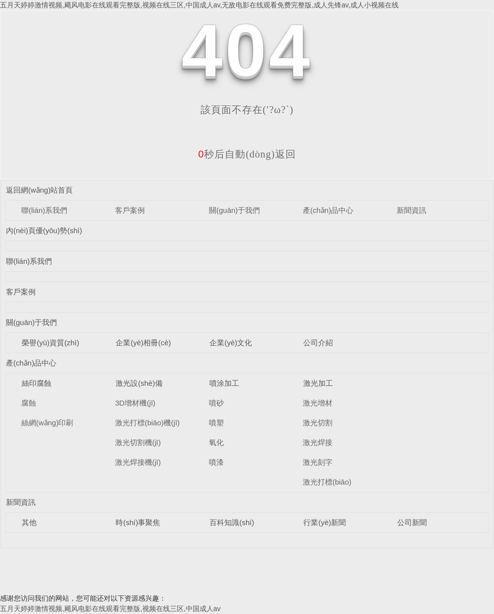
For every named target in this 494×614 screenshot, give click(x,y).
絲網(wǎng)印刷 (47, 422)
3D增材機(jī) (135, 403)
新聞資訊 (411, 210)
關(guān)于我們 (234, 210)
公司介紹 (318, 342)
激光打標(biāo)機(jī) (147, 422)
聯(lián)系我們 (44, 210)
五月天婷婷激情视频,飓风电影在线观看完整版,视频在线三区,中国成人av (110, 609)
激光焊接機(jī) (138, 462)
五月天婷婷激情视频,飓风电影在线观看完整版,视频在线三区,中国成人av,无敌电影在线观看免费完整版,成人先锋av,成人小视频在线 (199, 5)
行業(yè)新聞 (324, 522)
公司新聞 (412, 522)
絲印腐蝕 (36, 383)
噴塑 (216, 422)
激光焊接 (317, 442)
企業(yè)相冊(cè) (143, 342)
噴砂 (216, 403)
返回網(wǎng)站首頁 (39, 190)
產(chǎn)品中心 (328, 210)
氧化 (216, 442)
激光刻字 (317, 462)
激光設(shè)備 (139, 383)
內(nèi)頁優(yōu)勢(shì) (44, 230)
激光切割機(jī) (138, 442)
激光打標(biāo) (327, 482)
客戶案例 (130, 210)
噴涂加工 (224, 383)
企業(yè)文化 (230, 342)
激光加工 (318, 383)
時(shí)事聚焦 (138, 522)
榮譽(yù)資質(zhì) (50, 342)
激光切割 (317, 422)
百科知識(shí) (231, 522)
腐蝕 (28, 403)
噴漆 (216, 462)
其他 (29, 522)
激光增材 (317, 403)
